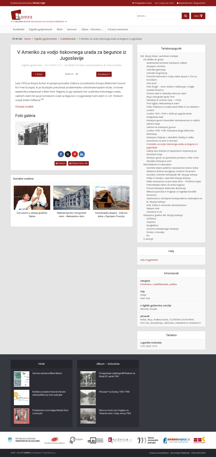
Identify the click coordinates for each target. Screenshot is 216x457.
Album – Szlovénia (90, 29)
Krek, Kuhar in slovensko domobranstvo (166, 205)
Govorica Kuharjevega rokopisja (162, 228)
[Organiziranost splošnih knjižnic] (54, 440)
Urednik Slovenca (155, 90)
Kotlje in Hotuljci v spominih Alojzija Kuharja (168, 178)
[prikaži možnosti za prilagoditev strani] (142, 3)
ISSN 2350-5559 (198, 452)
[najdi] (185, 16)
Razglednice (152, 225)
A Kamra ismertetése (117, 29)
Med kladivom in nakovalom (157, 164)
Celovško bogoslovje (156, 73)
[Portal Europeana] (76, 440)
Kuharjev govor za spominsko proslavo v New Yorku (172, 157)
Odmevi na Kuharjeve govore (161, 127)
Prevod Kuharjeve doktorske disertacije (166, 188)
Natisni (60, 163)
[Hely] (198, 16)
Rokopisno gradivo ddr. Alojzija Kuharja (163, 215)
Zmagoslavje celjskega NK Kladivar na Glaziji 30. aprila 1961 (115, 375)
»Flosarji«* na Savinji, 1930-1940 (114, 392)
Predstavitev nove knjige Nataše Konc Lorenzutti (48, 412)
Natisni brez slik (78, 163)
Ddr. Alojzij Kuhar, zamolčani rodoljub (159, 56)
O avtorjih (148, 238)
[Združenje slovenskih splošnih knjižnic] (120, 440)
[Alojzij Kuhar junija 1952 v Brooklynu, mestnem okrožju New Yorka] (33, 133)
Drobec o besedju (155, 232)
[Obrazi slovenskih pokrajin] (148, 440)
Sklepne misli (152, 208)
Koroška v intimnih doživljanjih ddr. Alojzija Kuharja (171, 174)
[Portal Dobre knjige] (176, 440)
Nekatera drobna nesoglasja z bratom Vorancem (170, 171)
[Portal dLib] (95, 440)
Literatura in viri (154, 211)
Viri (147, 235)
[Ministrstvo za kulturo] (23, 440)
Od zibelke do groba (153, 59)
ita (167, 3)
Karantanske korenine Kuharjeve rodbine (166, 62)
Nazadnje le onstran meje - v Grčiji (163, 100)
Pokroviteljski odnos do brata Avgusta (165, 184)
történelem (145, 284)
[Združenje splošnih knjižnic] (199, 440)
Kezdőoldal (18, 29)
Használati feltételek (180, 452)
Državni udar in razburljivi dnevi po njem (166, 93)
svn (156, 3)
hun (172, 3)
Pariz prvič (151, 83)
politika (173, 284)
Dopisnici (151, 221)
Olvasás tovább (24, 106)
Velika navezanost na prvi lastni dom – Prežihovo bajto (173, 181)
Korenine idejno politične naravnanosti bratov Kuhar (172, 167)
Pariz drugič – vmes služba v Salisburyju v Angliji (170, 86)
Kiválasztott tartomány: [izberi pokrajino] (28, 3)
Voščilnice (151, 218)
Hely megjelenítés (149, 259)
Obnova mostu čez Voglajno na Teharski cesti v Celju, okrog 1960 (115, 412)
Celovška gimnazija (156, 69)
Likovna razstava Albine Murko (47, 373)
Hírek (59, 29)
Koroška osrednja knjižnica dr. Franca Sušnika (99, 65)
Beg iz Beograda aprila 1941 (160, 96)
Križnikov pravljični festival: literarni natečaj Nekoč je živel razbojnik (49, 393)
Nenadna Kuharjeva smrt (159, 161)
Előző (39, 74)
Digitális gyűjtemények (40, 29)
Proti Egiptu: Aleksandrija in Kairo (162, 103)
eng (162, 3)
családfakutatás (160, 284)
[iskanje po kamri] (158, 16)
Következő (103, 74)
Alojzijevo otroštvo (155, 66)
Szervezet (72, 29)
